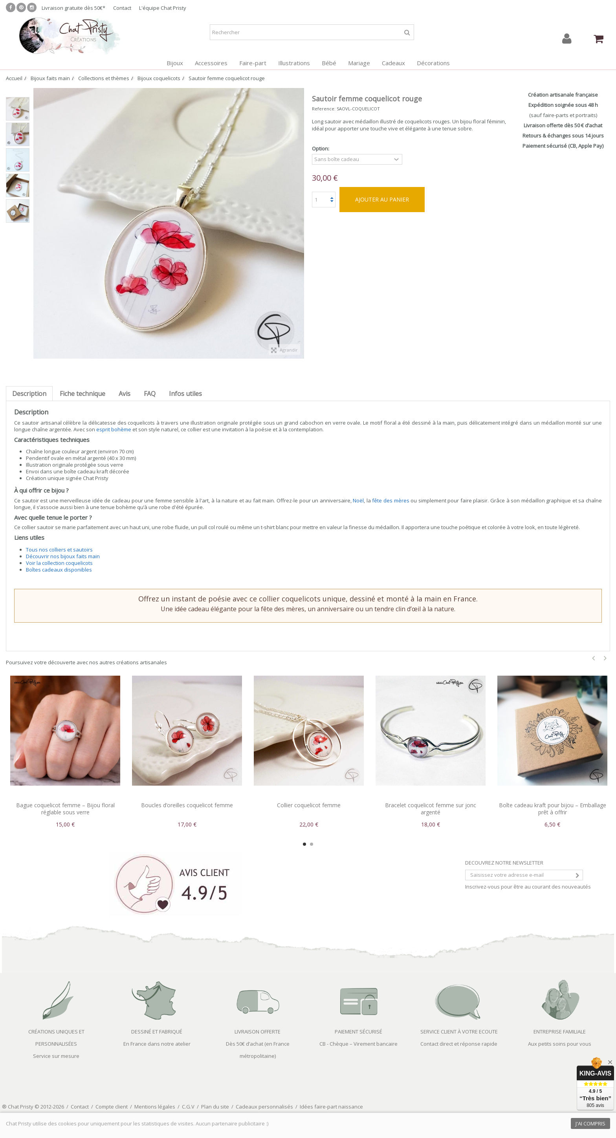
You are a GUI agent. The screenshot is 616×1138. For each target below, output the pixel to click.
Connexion (567, 38)
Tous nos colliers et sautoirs (59, 549)
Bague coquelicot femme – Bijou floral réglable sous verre (65, 808)
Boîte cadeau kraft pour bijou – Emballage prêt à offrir (552, 808)
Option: (321, 148)
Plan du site (215, 1106)
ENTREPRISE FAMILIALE (560, 1031)
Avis (124, 393)
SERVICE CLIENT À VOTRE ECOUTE (459, 1031)
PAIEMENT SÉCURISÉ (358, 1031)
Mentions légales (154, 1106)
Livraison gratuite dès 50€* (73, 7)
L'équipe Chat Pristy (162, 7)
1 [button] (304, 844)
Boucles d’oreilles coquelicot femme (187, 805)
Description (29, 393)
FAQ (150, 393)
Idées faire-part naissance (331, 1106)
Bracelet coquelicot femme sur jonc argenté (430, 808)
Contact (122, 7)
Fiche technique (82, 393)
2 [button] (311, 844)
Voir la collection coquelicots (59, 562)
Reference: (324, 109)
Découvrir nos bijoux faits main (63, 556)
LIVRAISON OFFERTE (257, 1031)
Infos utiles (185, 393)
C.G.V (188, 1106)
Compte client (111, 1106)
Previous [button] (593, 658)
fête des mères (390, 500)
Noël (358, 500)
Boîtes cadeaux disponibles (59, 569)
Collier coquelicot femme (309, 805)
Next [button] (605, 658)
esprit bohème (113, 429)
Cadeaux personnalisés (264, 1106)
